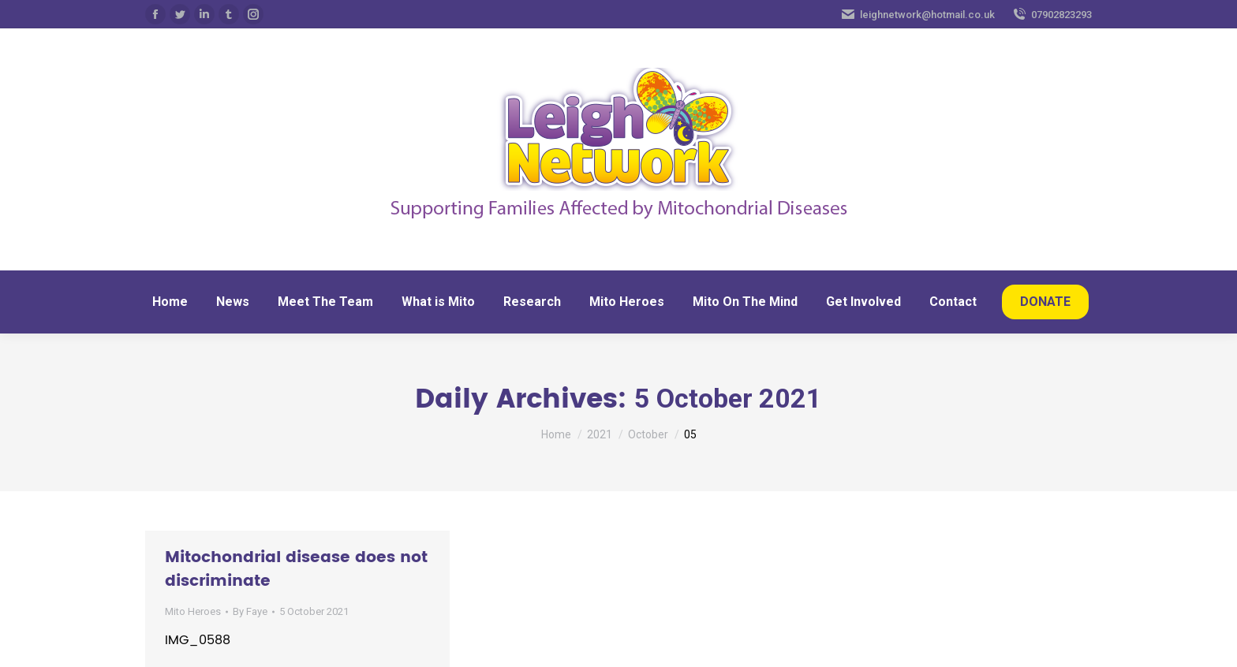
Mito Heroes (193, 611)
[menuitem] (170, 302)
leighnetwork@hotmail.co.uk (918, 14)
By (250, 611)
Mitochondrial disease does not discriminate (296, 569)
